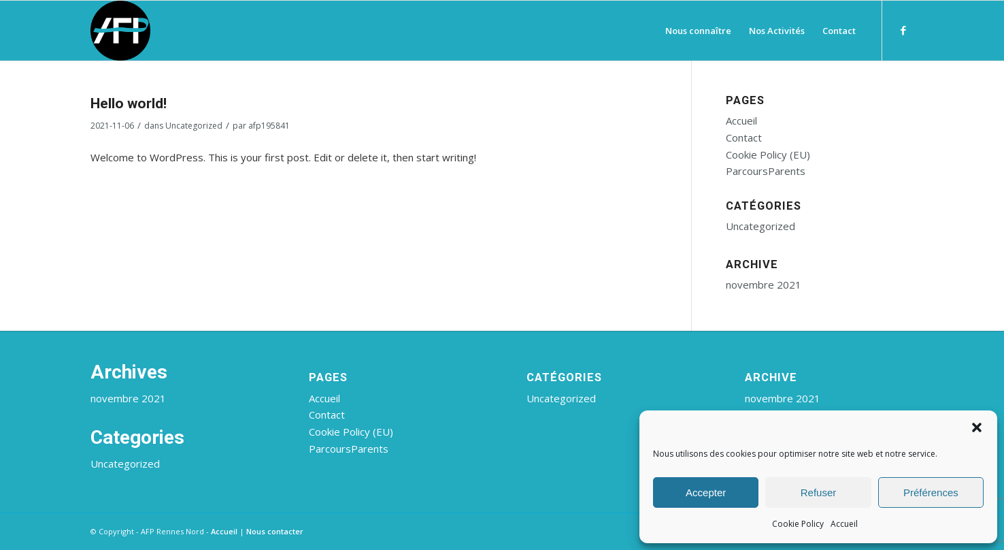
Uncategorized (193, 125)
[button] (977, 427)
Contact (744, 137)
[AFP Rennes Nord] (120, 31)
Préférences (930, 492)
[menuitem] (698, 31)
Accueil (844, 524)
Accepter (706, 492)
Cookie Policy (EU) (768, 154)
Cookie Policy (798, 524)
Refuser (819, 492)
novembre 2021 (763, 284)
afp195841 (269, 125)
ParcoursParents (765, 171)
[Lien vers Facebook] (903, 30)
